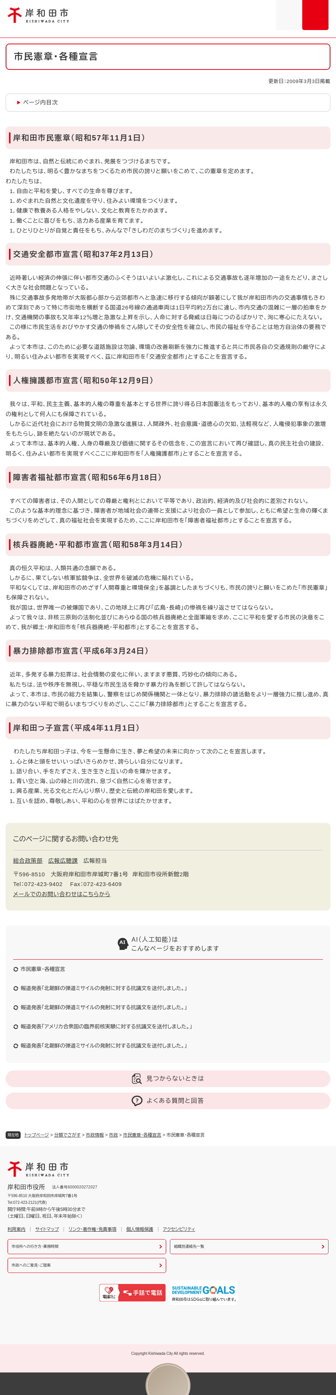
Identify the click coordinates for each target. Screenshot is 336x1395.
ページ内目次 (40, 102)
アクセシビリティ (179, 1229)
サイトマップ (47, 1229)
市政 (113, 1135)
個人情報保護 (139, 1229)
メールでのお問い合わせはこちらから (62, 894)
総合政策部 (28, 861)
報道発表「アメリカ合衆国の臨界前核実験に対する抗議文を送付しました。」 (106, 1027)
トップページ (36, 1135)
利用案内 (17, 1229)
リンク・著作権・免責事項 (92, 1229)
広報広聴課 (63, 861)
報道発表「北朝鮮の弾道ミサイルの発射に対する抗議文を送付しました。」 (104, 988)
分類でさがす (67, 1135)
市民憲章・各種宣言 (142, 1135)
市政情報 (95, 1135)
